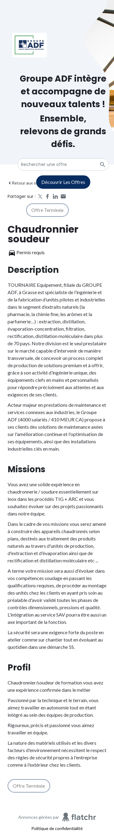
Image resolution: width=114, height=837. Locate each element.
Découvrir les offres (63, 182)
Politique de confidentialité (57, 828)
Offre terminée (47, 210)
